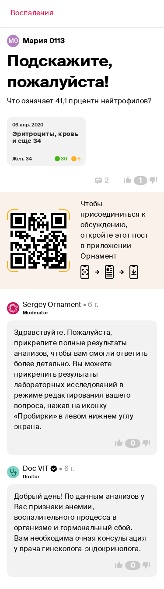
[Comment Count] (140, 180)
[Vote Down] (155, 180)
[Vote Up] (125, 180)
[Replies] (102, 180)
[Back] (32, 14)
